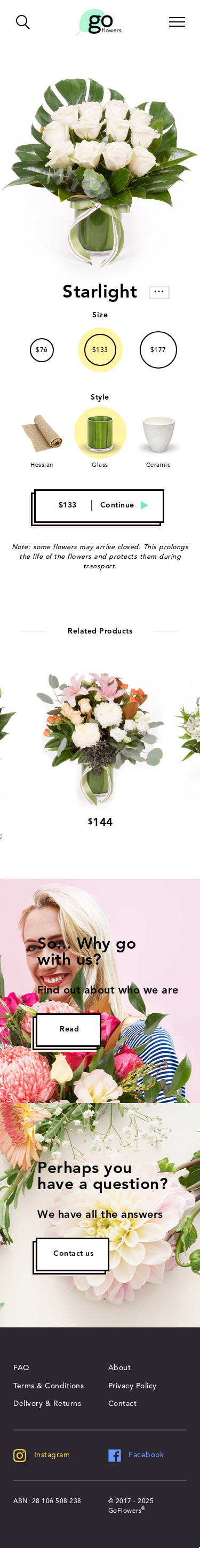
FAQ (21, 1368)
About (119, 1368)
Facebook (136, 1455)
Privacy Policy (132, 1386)
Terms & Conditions (48, 1386)
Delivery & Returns (47, 1404)
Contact (122, 1404)
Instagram (41, 1455)
